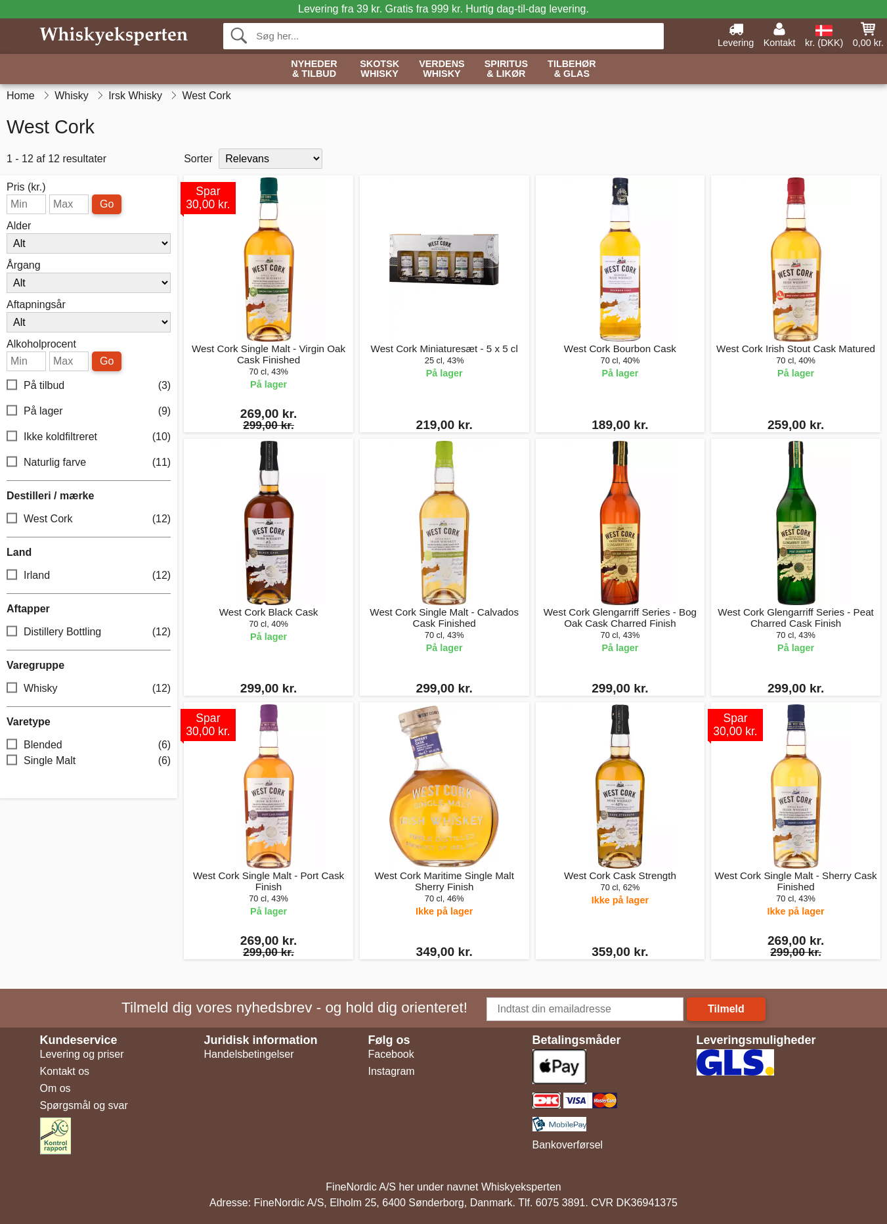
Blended (89, 745)
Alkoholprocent (41, 344)
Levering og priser (82, 1054)
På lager (89, 411)
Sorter (198, 158)
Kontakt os (65, 1071)
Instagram (391, 1071)
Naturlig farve (89, 463)
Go (107, 204)
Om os (55, 1088)
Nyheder (314, 69)
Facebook (391, 1054)
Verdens (442, 69)
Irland (89, 576)
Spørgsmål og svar (84, 1105)
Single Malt (89, 761)
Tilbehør (572, 69)
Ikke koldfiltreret (89, 437)
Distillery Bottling (89, 632)
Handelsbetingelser (249, 1054)
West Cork (89, 519)
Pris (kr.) (26, 187)
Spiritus (506, 69)
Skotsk (379, 69)
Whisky (89, 689)
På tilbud (89, 386)
